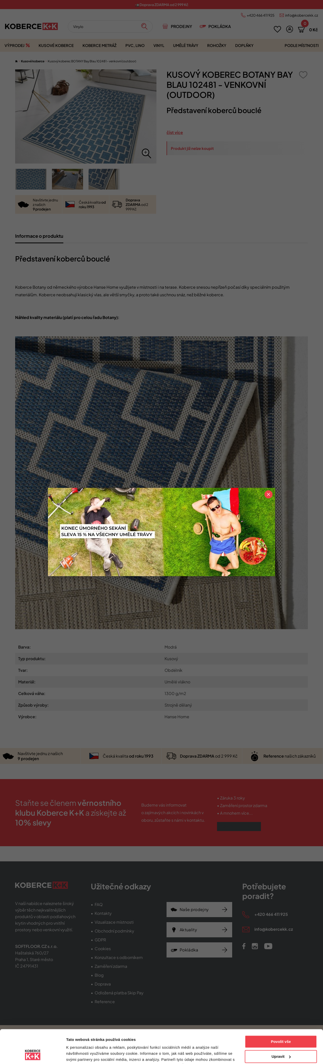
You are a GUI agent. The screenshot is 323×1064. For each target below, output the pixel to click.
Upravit (281, 1025)
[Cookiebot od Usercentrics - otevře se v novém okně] (33, 1054)
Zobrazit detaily (80, 1054)
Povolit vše (281, 1010)
